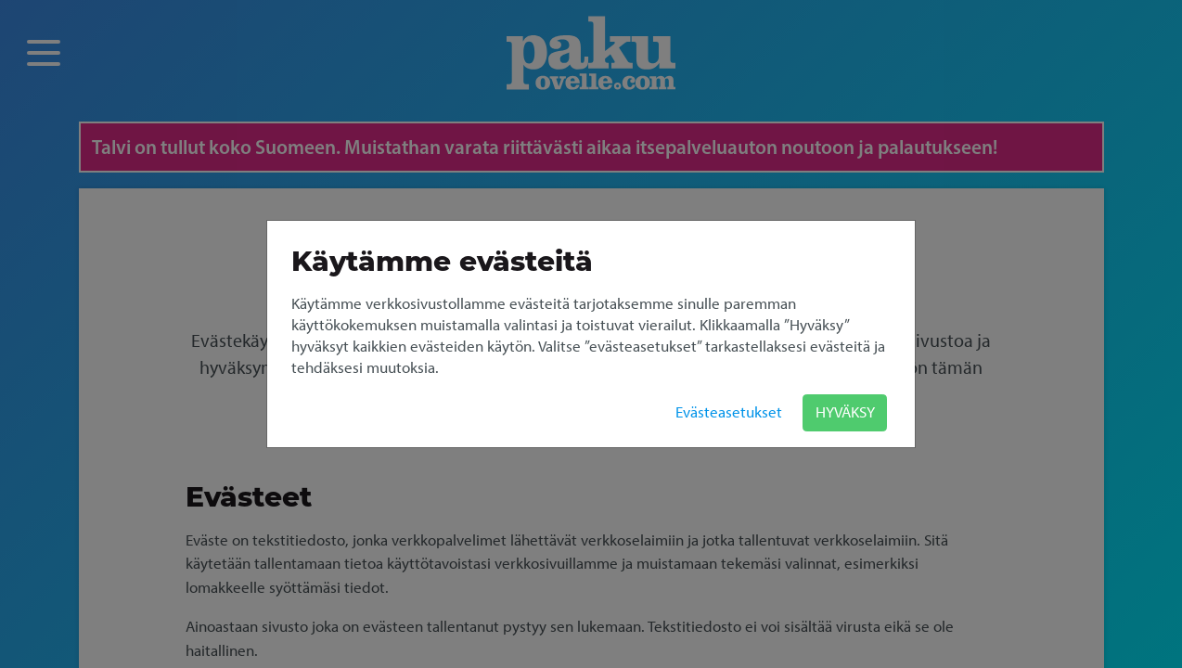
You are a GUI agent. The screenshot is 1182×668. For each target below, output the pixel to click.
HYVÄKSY (845, 412)
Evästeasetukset (728, 412)
